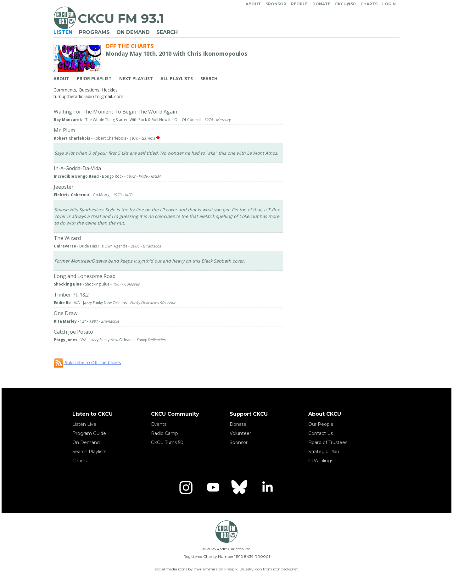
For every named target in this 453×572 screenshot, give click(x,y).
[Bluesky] (240, 487)
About (253, 4)
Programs (94, 32)
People (299, 4)
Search (167, 32)
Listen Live (84, 424)
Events (158, 424)
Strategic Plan (323, 451)
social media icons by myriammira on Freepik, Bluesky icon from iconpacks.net (226, 569)
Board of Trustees (327, 442)
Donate (321, 4)
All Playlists (176, 78)
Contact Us (320, 433)
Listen (62, 32)
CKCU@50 (345, 4)
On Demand (133, 32)
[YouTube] (213, 487)
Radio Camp (164, 433)
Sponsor (276, 4)
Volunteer (240, 433)
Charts (369, 4)
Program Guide (89, 433)
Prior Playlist (94, 78)
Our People (320, 424)
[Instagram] (186, 487)
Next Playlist (136, 78)
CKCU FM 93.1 (121, 18)
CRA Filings (320, 461)
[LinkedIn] (267, 487)
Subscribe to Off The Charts (87, 362)
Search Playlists (89, 451)
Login (389, 4)
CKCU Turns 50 (167, 442)
